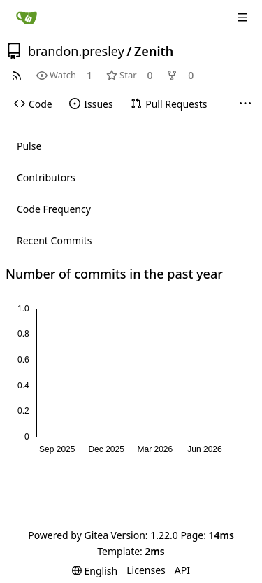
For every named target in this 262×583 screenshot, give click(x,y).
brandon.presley (76, 51)
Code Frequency (54, 209)
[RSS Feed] (17, 75)
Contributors (46, 177)
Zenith (153, 51)
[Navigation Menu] (242, 17)
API (182, 570)
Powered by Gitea (68, 535)
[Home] (26, 17)
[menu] (94, 570)
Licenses (146, 570)
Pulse (29, 146)
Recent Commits (54, 240)
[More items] (245, 104)
